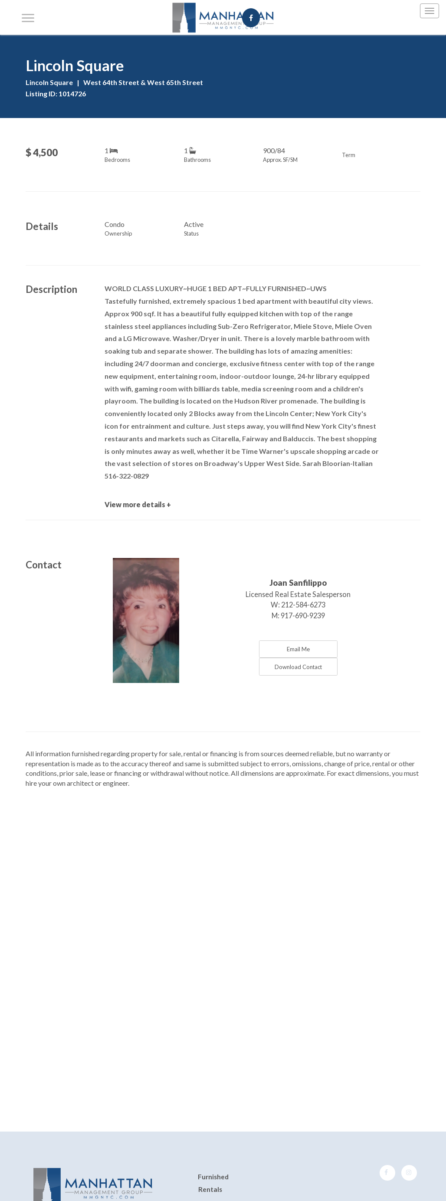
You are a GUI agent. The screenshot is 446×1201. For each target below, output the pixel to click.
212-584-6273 (303, 604)
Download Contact (298, 666)
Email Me (298, 649)
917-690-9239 (303, 615)
